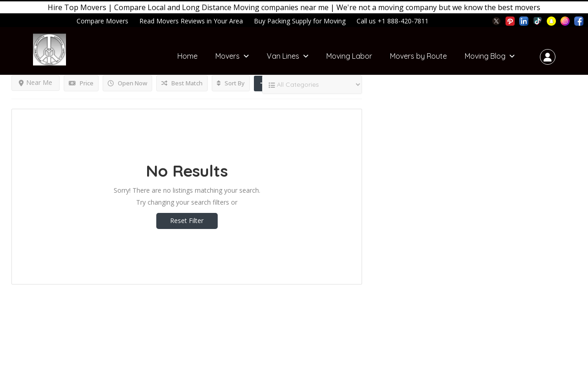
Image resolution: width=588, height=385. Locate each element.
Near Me (35, 82)
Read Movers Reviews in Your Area (191, 21)
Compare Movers (102, 21)
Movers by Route (418, 56)
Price (81, 83)
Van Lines (283, 56)
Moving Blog (485, 56)
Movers (227, 56)
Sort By (231, 83)
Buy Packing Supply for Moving (300, 21)
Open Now (127, 83)
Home (187, 56)
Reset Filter (186, 220)
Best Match (182, 83)
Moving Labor (349, 56)
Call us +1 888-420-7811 (393, 21)
